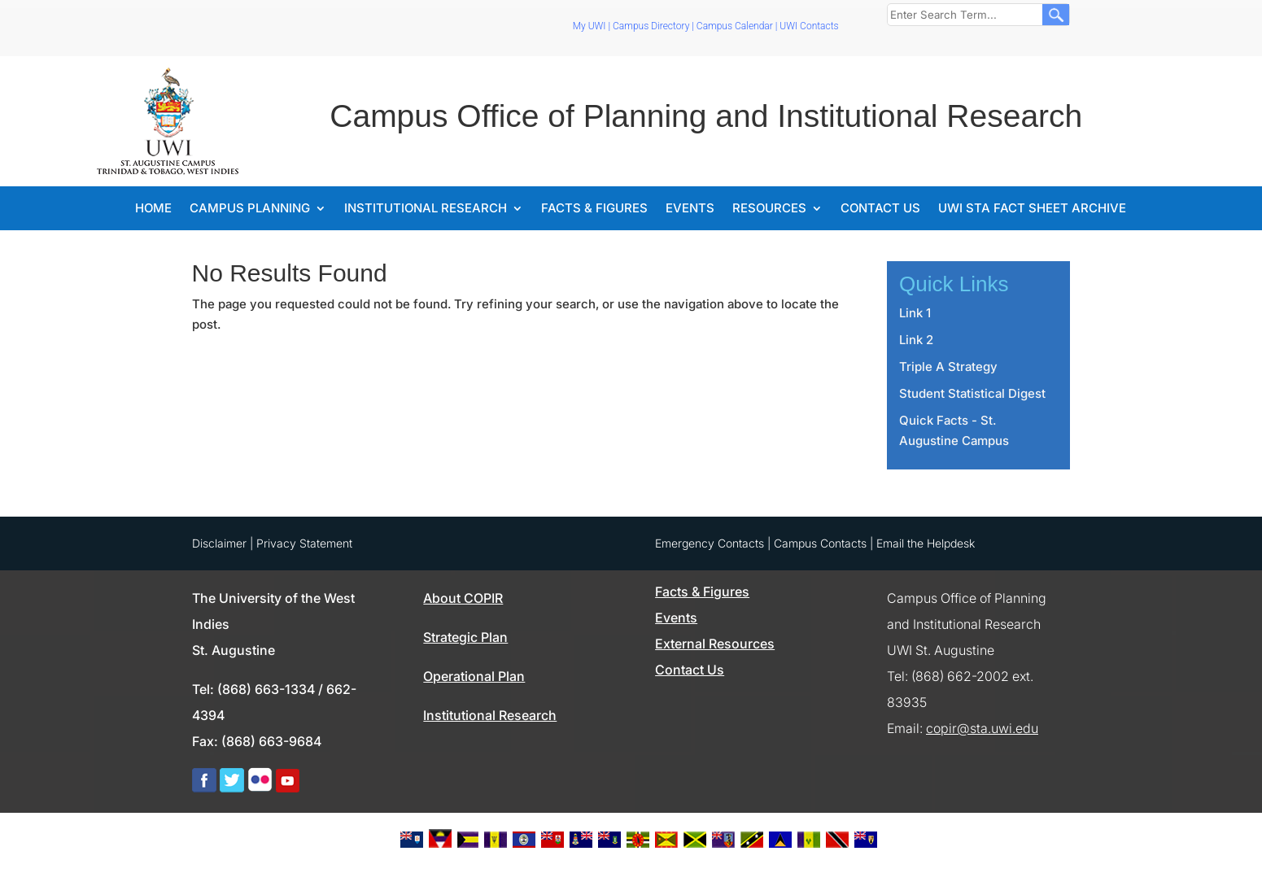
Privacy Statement (304, 543)
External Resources (715, 643)
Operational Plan (474, 676)
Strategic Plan (465, 637)
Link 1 (915, 313)
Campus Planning (250, 209)
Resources (769, 209)
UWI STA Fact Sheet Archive (1032, 209)
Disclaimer (219, 543)
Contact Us (880, 209)
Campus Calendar (735, 26)
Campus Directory (651, 26)
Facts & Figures (594, 209)
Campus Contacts (820, 543)
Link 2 (916, 339)
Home (153, 209)
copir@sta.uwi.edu (982, 728)
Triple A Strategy (948, 366)
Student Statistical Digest (972, 393)
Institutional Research (425, 209)
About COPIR (463, 598)
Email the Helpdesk (925, 543)
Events (690, 209)
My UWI (589, 26)
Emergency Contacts (709, 543)
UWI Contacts (808, 26)
